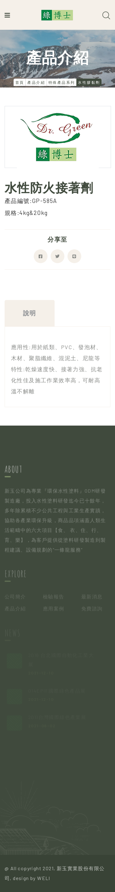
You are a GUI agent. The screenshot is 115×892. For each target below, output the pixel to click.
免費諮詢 (92, 609)
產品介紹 (36, 82)
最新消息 (92, 598)
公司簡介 (15, 598)
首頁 (19, 82)
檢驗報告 (53, 598)
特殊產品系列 (61, 82)
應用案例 (53, 609)
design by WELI (31, 878)
